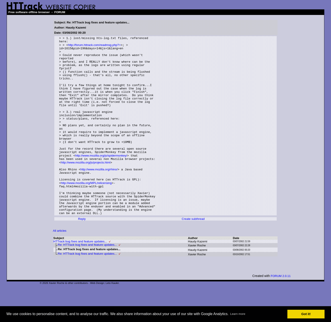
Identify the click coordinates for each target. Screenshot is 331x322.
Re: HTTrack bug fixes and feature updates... (87, 279)
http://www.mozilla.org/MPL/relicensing (86, 211)
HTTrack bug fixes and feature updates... (80, 275)
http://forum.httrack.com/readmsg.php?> (94, 46)
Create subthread (193, 253)
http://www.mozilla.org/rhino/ (99, 195)
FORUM (59, 12)
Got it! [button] (306, 314)
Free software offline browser (29, 12)
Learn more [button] (237, 314)
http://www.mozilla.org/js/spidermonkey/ (101, 179)
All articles (60, 265)
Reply (82, 253)
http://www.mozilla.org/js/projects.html (85, 187)
